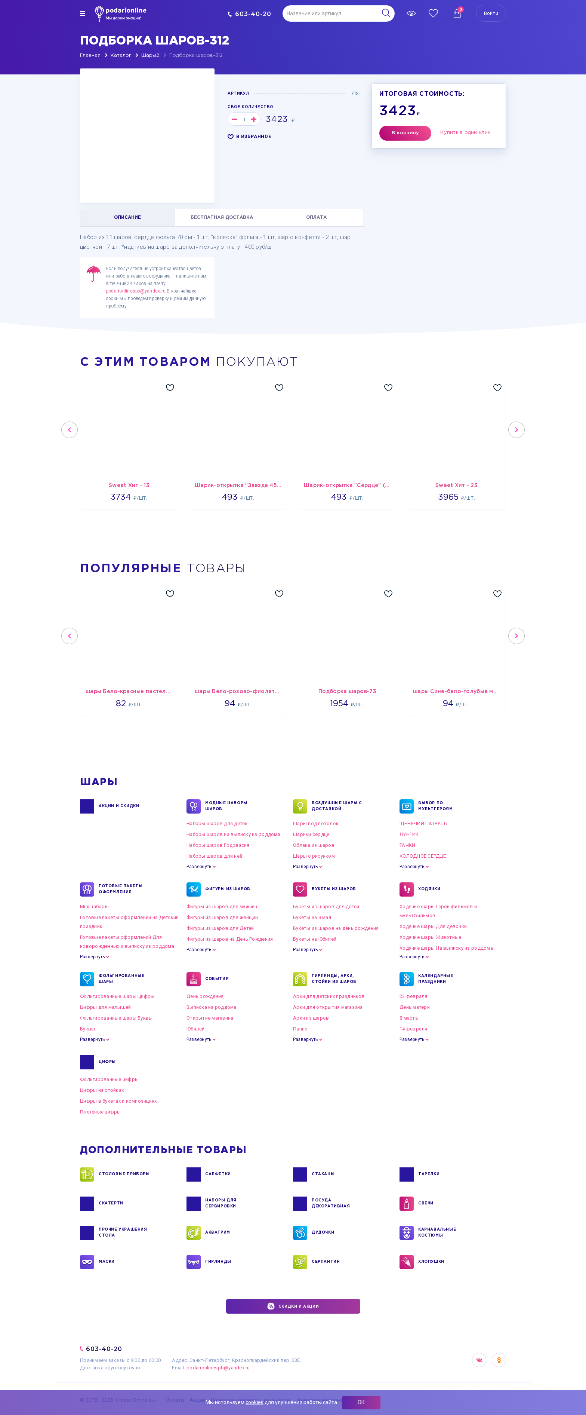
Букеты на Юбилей (314, 939)
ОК (361, 1402)
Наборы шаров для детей (217, 823)
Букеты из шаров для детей (326, 906)
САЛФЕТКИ (218, 1174)
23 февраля (414, 996)
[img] (82, 13)
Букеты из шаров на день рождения (336, 928)
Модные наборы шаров (226, 806)
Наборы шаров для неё (214, 856)
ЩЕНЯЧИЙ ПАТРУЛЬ (423, 823)
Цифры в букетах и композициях (118, 1101)
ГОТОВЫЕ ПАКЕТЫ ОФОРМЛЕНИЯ (120, 889)
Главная (90, 55)
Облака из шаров (313, 845)
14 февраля (414, 1029)
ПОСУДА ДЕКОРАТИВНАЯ (331, 1204)
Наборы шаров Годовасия (218, 845)
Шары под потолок (316, 823)
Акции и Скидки (119, 806)
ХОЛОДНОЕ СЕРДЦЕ (423, 856)
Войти (491, 13)
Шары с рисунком (314, 856)
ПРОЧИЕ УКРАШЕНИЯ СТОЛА (123, 1233)
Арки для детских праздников (329, 996)
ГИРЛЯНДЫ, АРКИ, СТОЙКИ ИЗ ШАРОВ (334, 979)
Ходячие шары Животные (430, 937)
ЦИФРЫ (107, 1062)
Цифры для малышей (105, 1007)
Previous (69, 430)
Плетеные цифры (100, 1112)
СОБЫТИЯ (217, 979)
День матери (415, 1007)
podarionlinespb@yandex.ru (136, 291)
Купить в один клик (465, 133)
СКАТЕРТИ (111, 1204)
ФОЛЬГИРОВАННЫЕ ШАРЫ (121, 979)
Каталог (121, 55)
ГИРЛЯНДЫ (218, 1262)
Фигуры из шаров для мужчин (221, 906)
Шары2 (150, 55)
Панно (300, 1029)
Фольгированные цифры (109, 1079)
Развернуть (198, 866)
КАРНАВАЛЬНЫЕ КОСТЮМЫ (437, 1233)
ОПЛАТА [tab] (316, 217)
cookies (254, 1402)
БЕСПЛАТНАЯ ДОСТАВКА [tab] (222, 217)
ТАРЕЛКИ (429, 1174)
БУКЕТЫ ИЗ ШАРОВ (334, 889)
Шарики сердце (311, 834)
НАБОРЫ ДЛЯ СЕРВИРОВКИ (221, 1204)
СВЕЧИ (426, 1204)
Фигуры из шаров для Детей (220, 928)
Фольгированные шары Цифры (117, 996)
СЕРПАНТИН (326, 1262)
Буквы (87, 1029)
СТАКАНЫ (323, 1174)
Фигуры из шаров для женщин (222, 917)
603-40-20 (249, 14)
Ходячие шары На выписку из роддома (446, 948)
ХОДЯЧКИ (429, 889)
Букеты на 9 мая (312, 917)
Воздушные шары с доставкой (337, 806)
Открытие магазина (209, 1018)
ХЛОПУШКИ (431, 1262)
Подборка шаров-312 (196, 55)
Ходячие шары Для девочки (433, 926)
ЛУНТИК (409, 834)
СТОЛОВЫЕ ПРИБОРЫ (124, 1174)
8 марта (409, 1018)
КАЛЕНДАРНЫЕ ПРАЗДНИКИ (435, 979)
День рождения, (205, 996)
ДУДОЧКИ (323, 1233)
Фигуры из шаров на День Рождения (229, 939)
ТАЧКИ (407, 845)
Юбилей (195, 1029)
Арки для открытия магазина (328, 1007)
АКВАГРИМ (217, 1233)
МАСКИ (107, 1262)
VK (479, 1360)
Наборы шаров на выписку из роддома (233, 834)
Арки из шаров (311, 1018)
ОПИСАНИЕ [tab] (127, 217)
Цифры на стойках (102, 1090)
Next (516, 430)
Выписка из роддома (211, 1007)
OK (499, 1360)
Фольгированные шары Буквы (116, 1018)
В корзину (405, 133)
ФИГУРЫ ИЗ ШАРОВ (227, 889)
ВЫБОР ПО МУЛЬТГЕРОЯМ (435, 806)
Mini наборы (94, 906)
